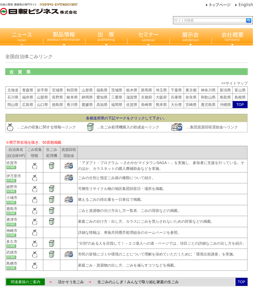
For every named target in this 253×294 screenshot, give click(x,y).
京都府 (146, 97)
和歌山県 (208, 97)
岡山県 (12, 104)
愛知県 (102, 97)
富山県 (240, 90)
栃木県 (131, 90)
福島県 (102, 90)
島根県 (240, 97)
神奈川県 (208, 90)
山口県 (42, 104)
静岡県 (87, 97)
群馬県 (146, 90)
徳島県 (57, 104)
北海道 (12, 90)
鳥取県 (225, 97)
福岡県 (116, 104)
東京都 (191, 90)
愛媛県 (87, 104)
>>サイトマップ (234, 83)
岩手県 (42, 90)
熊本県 (161, 104)
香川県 (72, 104)
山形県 (87, 90)
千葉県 (176, 90)
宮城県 (57, 90)
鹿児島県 (208, 104)
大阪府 (161, 97)
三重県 (116, 97)
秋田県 (72, 90)
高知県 (102, 104)
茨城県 (116, 90)
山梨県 (42, 97)
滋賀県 (131, 97)
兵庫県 (176, 97)
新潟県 (225, 90)
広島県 (27, 104)
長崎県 (146, 104)
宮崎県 (191, 104)
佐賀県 (131, 104)
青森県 (27, 90)
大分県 (176, 104)
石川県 (12, 97)
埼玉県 (161, 90)
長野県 (57, 97)
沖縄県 (225, 104)
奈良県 (191, 97)
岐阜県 (72, 97)
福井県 (27, 97)
